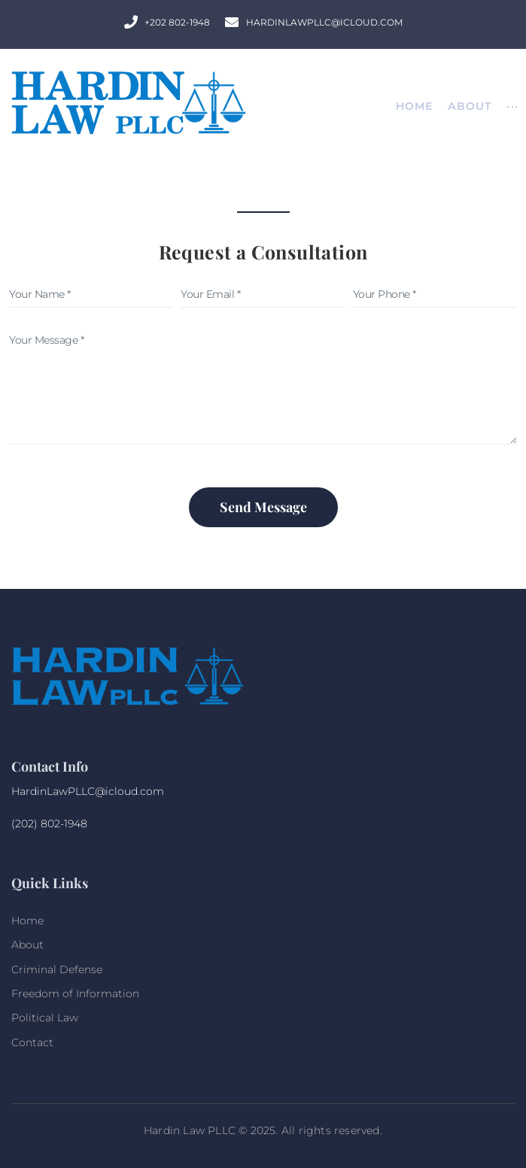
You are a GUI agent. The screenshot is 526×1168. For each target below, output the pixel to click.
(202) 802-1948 (49, 823)
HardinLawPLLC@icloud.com (87, 791)
